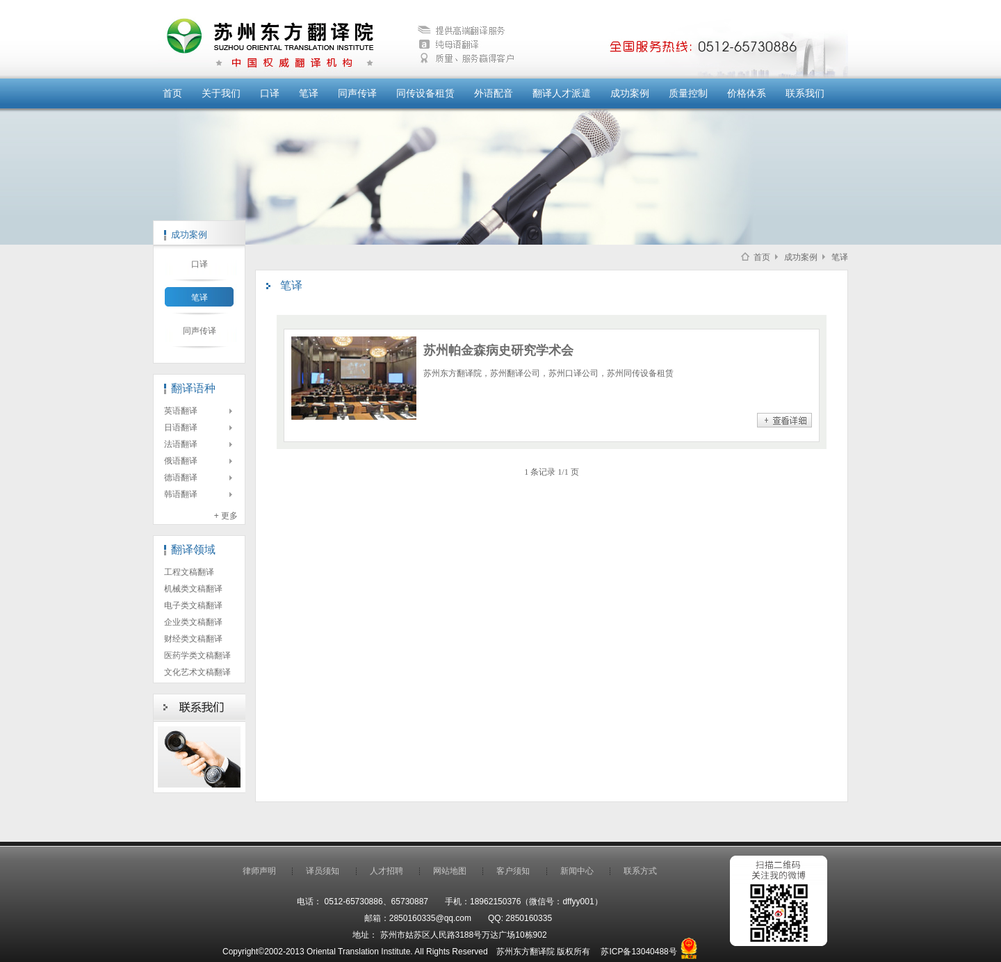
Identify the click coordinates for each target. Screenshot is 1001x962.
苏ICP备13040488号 (638, 951)
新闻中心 (577, 871)
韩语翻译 (180, 494)
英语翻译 (180, 411)
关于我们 (221, 93)
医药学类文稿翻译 (197, 655)
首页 (172, 93)
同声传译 (357, 93)
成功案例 (629, 93)
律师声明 (259, 871)
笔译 (308, 93)
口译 (269, 93)
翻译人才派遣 (561, 93)
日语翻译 (180, 427)
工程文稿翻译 (189, 572)
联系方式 (640, 871)
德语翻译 (180, 477)
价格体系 (746, 93)
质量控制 (688, 93)
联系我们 (805, 93)
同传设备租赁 (425, 93)
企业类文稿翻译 (193, 622)
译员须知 (322, 871)
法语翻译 (180, 444)
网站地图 (449, 871)
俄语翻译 (180, 461)
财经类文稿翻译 (193, 639)
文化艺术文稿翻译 (197, 672)
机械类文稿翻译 (193, 589)
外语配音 (493, 93)
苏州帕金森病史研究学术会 (498, 350)
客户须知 (513, 871)
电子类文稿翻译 (193, 605)
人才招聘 (386, 871)
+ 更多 (226, 516)
